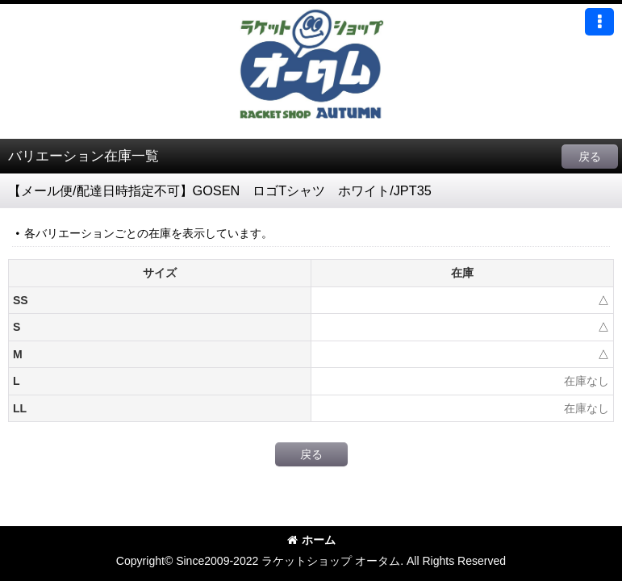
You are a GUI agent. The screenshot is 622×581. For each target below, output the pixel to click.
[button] (599, 22)
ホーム (311, 539)
